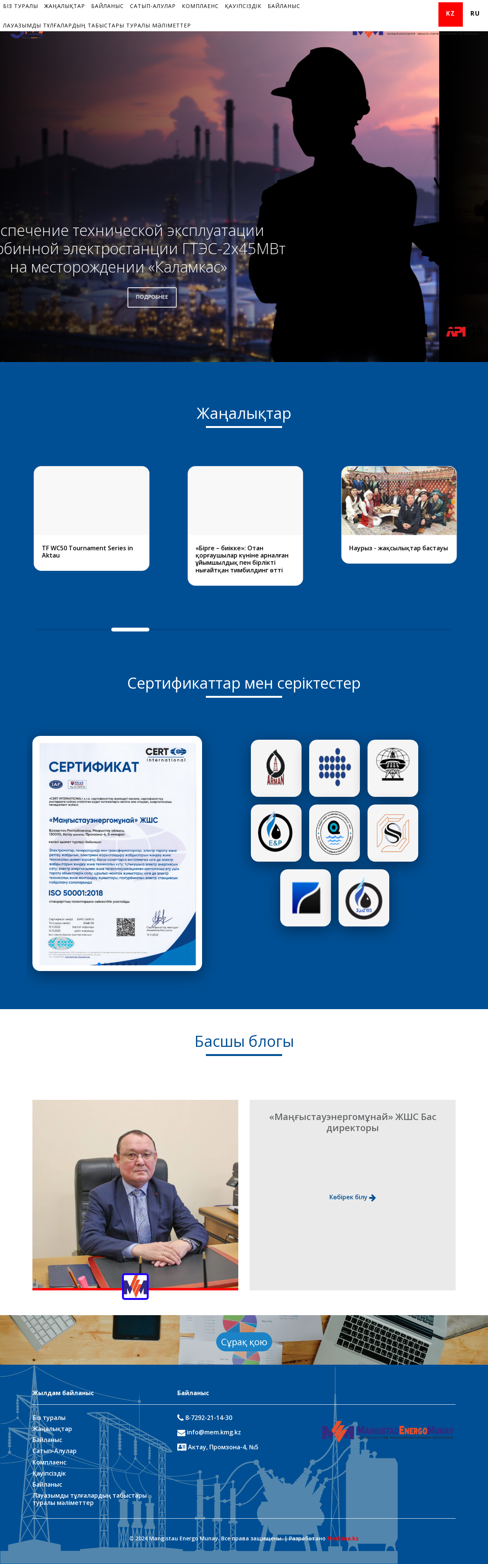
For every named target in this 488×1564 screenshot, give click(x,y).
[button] (99, 964)
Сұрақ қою (244, 1341)
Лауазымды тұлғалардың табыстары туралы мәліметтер (97, 25)
